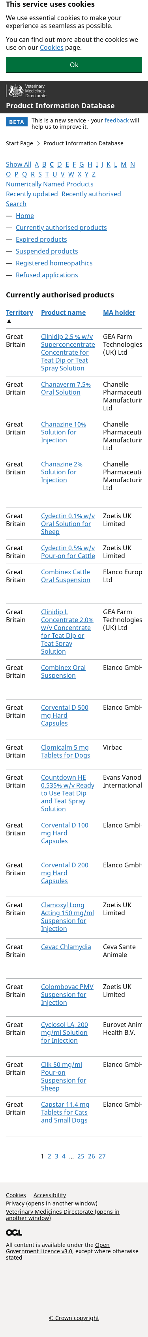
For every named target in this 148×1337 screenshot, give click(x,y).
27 (102, 1156)
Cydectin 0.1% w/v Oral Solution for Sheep (68, 523)
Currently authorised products (61, 227)
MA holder (119, 312)
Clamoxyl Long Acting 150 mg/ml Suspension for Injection (67, 917)
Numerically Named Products (50, 184)
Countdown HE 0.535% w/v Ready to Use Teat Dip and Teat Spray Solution (67, 793)
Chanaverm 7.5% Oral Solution (66, 388)
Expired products (41, 239)
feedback (117, 120)
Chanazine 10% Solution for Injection (63, 432)
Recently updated (32, 194)
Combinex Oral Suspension (63, 671)
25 (80, 1156)
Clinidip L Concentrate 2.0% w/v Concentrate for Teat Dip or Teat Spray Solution (67, 631)
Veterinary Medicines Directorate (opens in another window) (63, 1215)
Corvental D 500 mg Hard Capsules (64, 715)
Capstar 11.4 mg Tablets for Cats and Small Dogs (65, 1112)
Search (16, 203)
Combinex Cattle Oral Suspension (65, 576)
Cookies (52, 47)
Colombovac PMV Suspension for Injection (67, 994)
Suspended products (47, 251)
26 (91, 1156)
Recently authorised (91, 194)
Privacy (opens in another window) (51, 1203)
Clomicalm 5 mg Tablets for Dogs (65, 751)
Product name (63, 312)
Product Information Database (60, 105)
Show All (18, 164)
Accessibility (50, 1195)
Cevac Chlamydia (66, 946)
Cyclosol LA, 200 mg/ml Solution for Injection (64, 1032)
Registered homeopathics (54, 263)
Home (25, 216)
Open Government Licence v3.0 (58, 1248)
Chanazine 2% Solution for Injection (61, 472)
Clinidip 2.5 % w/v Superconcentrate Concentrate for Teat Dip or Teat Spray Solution (68, 352)
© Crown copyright (74, 1317)
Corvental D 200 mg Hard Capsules (64, 873)
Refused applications (47, 275)
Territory (19, 312)
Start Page (19, 143)
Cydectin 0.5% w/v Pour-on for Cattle (68, 551)
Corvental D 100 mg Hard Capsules (64, 833)
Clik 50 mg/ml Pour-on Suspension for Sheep (63, 1076)
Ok (74, 64)
